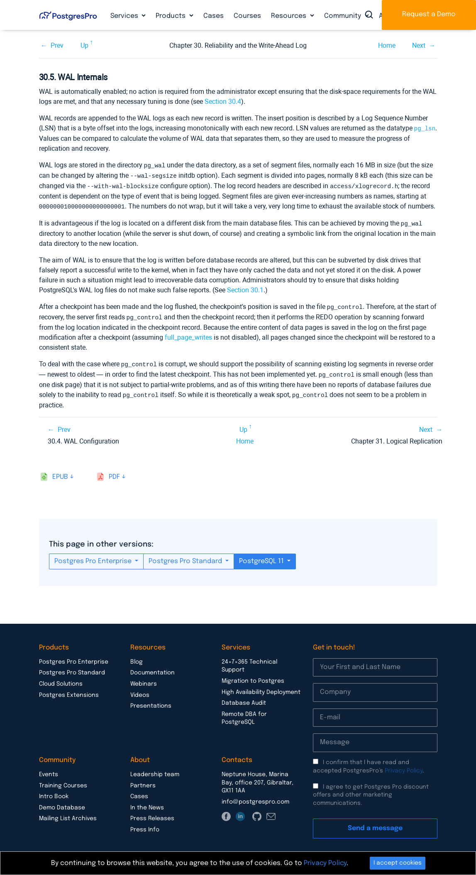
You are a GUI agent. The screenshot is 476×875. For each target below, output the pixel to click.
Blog (136, 657)
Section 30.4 (223, 101)
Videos (139, 691)
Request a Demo (429, 14)
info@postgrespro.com (255, 797)
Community (343, 16)
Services (125, 16)
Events (48, 770)
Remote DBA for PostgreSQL (244, 714)
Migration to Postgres (253, 676)
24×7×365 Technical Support (249, 661)
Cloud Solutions (61, 679)
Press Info (144, 825)
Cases (213, 16)
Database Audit (244, 698)
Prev (57, 45)
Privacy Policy (403, 766)
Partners (143, 781)
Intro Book (53, 792)
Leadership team (154, 770)
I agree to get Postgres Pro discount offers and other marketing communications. (371, 790)
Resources (289, 16)
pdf (114, 472)
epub (60, 472)
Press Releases (152, 814)
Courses (247, 16)
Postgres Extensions (69, 691)
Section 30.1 (245, 288)
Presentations (150, 701)
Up (84, 45)
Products (171, 16)
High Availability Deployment (261, 688)
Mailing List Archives (68, 814)
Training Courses (63, 781)
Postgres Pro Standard (186, 556)
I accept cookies (397, 863)
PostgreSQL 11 (262, 556)
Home (386, 45)
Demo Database (62, 803)
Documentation (152, 668)
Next (418, 45)
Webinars (143, 679)
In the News (147, 803)
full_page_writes (188, 334)
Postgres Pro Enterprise (93, 556)
